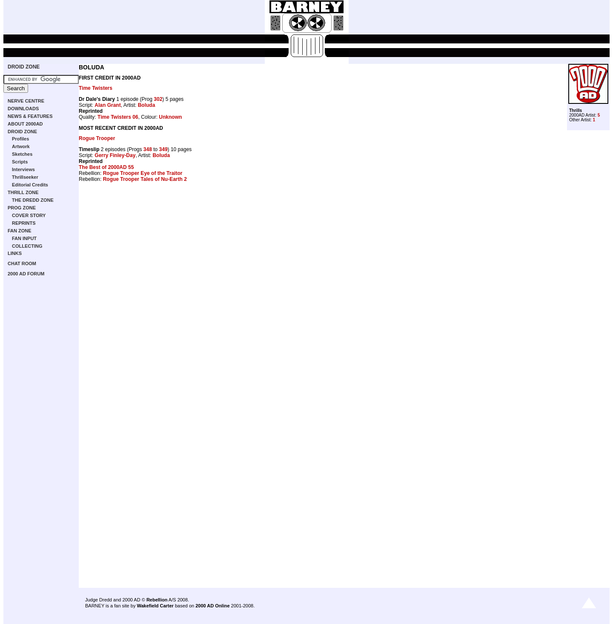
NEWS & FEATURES (30, 116)
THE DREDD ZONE (33, 200)
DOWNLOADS (23, 108)
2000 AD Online (212, 605)
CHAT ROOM (22, 263)
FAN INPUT (24, 238)
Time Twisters (95, 88)
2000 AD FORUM (26, 273)
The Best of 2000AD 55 (106, 167)
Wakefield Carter (155, 605)
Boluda (146, 105)
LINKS (15, 253)
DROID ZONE (24, 67)
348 (147, 149)
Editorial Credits (30, 184)
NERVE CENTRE (26, 100)
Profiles (20, 138)
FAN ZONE (20, 230)
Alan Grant (107, 105)
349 (163, 149)
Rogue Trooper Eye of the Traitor (143, 173)
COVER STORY (29, 215)
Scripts (20, 161)
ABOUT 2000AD (25, 123)
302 (158, 99)
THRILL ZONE (23, 192)
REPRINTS (24, 223)
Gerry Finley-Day (115, 155)
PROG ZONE (22, 207)
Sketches (22, 154)
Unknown (170, 117)
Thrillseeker (25, 177)
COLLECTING (27, 246)
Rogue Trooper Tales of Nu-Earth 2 (145, 179)
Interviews (23, 169)
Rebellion (157, 599)
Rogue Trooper (97, 138)
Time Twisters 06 (117, 117)
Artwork (21, 146)
